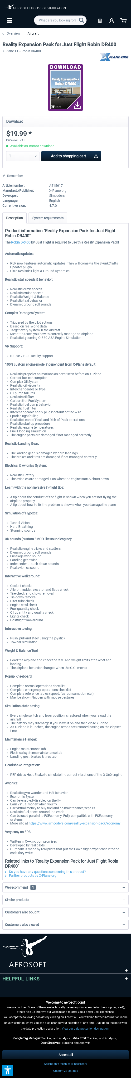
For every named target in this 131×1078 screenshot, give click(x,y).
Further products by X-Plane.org (30, 875)
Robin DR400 (20, 242)
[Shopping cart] (123, 20)
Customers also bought (22, 912)
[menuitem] (9, 20)
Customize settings (65, 1071)
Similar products (17, 900)
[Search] (82, 20)
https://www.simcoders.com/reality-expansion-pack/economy (75, 823)
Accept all (65, 1055)
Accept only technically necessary (65, 1064)
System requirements (47, 218)
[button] (7, 1070)
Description (14, 218)
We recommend (20, 887)
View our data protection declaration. (85, 1028)
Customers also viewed (22, 925)
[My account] (112, 20)
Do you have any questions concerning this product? (45, 872)
